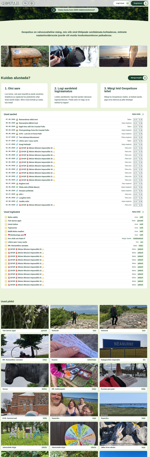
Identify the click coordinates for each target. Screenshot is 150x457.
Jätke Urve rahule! (108, 447)
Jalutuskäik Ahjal (9, 447)
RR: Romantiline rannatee (12, 360)
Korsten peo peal (108, 389)
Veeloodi (55, 331)
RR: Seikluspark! (58, 389)
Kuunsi (54, 360)
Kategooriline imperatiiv (110, 360)
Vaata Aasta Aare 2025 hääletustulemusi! (73, 10)
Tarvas (5, 389)
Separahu (55, 418)
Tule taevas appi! (9, 331)
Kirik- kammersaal (9, 418)
